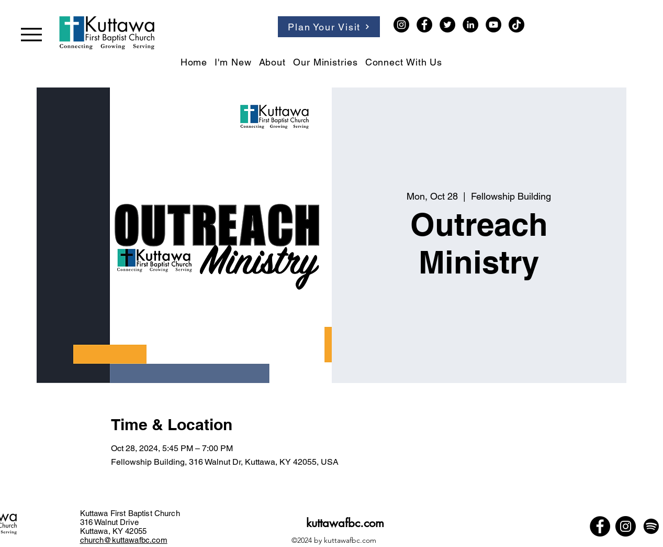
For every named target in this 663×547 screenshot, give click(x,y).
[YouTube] (493, 24)
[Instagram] (401, 24)
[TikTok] (516, 24)
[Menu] (31, 34)
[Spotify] (651, 526)
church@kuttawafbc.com (123, 539)
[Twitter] (447, 24)
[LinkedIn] (470, 24)
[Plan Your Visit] (329, 26)
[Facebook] (424, 24)
